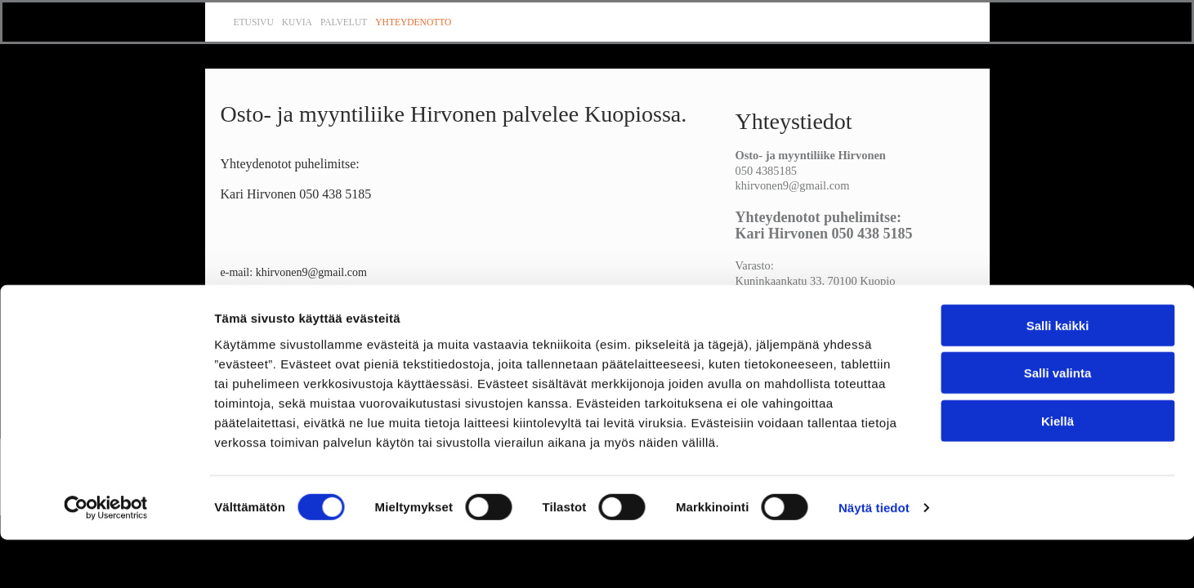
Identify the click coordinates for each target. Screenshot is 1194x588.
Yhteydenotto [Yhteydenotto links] (413, 22)
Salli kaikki (1057, 373)
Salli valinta (1058, 421)
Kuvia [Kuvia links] (297, 22)
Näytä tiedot (874, 556)
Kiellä (1057, 468)
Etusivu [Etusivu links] (254, 22)
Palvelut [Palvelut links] (343, 22)
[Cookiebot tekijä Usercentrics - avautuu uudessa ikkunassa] (105, 556)
